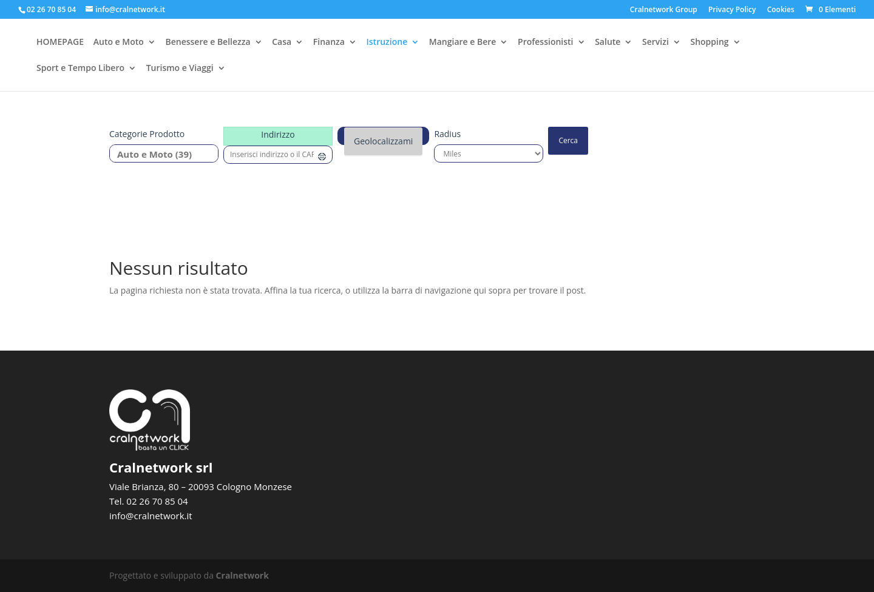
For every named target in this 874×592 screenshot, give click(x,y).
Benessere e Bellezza (207, 43)
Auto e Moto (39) (159, 154)
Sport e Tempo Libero (80, 69)
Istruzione (387, 43)
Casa (281, 43)
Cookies (780, 10)
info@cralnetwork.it (150, 516)
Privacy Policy (732, 10)
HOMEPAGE (60, 43)
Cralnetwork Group (663, 10)
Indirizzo (277, 134)
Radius (447, 134)
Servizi (655, 43)
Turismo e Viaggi (180, 69)
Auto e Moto (118, 43)
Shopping (709, 43)
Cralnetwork (242, 575)
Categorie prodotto (147, 134)
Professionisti (545, 43)
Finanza (329, 43)
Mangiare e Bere (462, 43)
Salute (607, 43)
